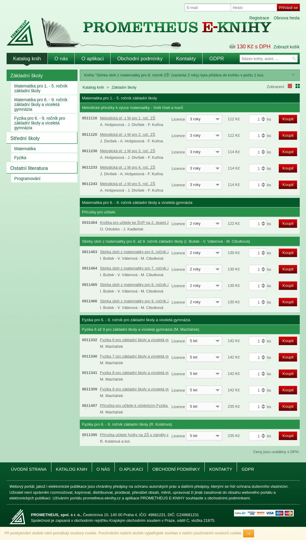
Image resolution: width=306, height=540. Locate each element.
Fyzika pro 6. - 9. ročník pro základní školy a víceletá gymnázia (39, 123)
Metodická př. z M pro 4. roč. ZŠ (127, 167)
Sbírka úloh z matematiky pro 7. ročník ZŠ (136, 268)
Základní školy (26, 76)
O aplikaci (92, 58)
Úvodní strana (29, 469)
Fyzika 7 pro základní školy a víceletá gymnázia (141, 356)
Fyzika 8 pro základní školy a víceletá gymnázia (141, 372)
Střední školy (25, 138)
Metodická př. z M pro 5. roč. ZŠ (127, 183)
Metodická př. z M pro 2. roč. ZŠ (127, 134)
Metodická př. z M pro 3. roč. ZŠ (127, 151)
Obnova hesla (286, 18)
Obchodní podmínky (140, 58)
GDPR (216, 58)
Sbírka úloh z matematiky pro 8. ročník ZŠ (136, 284)
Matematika (25, 148)
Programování (27, 178)
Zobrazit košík (286, 46)
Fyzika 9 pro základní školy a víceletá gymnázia (141, 389)
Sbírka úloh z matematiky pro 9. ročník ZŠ (136, 301)
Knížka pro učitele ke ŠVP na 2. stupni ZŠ (136, 222)
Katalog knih (27, 58)
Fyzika (20, 157)
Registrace (259, 18)
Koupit (287, 119)
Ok (249, 533)
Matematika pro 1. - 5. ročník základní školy (41, 88)
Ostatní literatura (29, 168)
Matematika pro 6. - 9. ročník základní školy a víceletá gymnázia (41, 104)
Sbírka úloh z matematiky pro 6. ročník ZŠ (136, 252)
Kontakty (186, 58)
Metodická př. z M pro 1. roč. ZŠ (127, 118)
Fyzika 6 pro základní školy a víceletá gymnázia (141, 340)
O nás (61, 58)
